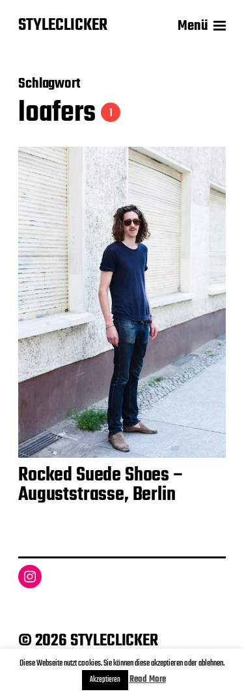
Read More (147, 679)
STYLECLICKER (62, 26)
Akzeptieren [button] (105, 680)
